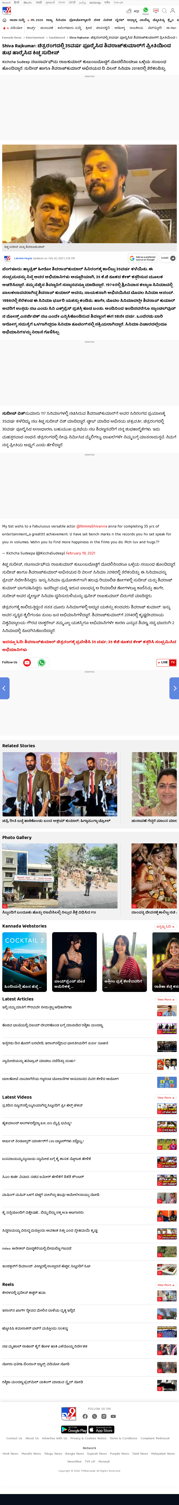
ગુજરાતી (50, 2)
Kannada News (12, 38)
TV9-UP (118, 2)
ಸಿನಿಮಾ (61, 20)
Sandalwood (56, 38)
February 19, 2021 (80, 553)
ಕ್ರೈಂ (171, 20)
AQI (136, 11)
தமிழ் (82, 2)
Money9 (104, 1462)
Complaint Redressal (155, 1438)
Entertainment (34, 38)
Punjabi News (119, 1454)
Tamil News (140, 1454)
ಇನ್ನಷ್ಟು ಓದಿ (165, 927)
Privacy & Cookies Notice (88, 1438)
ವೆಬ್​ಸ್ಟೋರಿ (155, 28)
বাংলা (61, 2)
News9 (6, 2)
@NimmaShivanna (92, 526)
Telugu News (53, 1454)
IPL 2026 (37, 20)
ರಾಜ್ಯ (49, 20)
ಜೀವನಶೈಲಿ (103, 28)
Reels (8, 1285)
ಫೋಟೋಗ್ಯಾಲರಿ (80, 20)
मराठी (39, 2)
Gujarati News (97, 1454)
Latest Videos (17, 1097)
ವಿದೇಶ (107, 20)
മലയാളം (95, 2)
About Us (32, 1438)
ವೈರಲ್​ (119, 20)
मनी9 (107, 2)
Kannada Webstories (24, 926)
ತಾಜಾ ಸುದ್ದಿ (17, 20)
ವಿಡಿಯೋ (16, 28)
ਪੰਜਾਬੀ (72, 2)
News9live (74, 1462)
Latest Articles (18, 999)
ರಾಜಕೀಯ (136, 28)
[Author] (7, 259)
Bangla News (74, 1454)
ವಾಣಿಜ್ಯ (145, 20)
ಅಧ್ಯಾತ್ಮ (131, 20)
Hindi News (10, 1454)
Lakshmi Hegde (23, 258)
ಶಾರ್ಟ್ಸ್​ (31, 28)
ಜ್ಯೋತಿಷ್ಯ (159, 20)
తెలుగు (28, 2)
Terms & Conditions (123, 1438)
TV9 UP (90, 1462)
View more (165, 999)
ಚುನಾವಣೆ (46, 28)
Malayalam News (163, 1454)
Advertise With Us (54, 1438)
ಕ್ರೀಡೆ (89, 28)
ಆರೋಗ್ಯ (119, 28)
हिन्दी (17, 2)
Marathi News (31, 1454)
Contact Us (14, 1438)
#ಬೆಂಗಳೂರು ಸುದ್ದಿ (69, 28)
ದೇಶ (97, 20)
